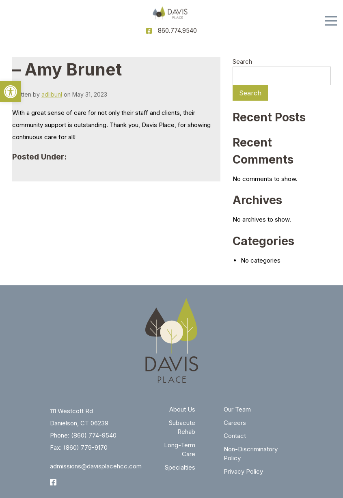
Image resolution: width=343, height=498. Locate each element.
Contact (235, 436)
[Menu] (331, 21)
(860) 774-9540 (93, 435)
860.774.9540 (177, 30)
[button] (10, 91)
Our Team (237, 409)
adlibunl (51, 94)
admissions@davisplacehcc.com (96, 466)
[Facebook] (149, 31)
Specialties (180, 467)
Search (242, 61)
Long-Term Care (179, 449)
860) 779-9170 (87, 447)
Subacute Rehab (182, 427)
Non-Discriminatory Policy (251, 453)
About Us (182, 409)
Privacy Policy (243, 471)
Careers (235, 423)
